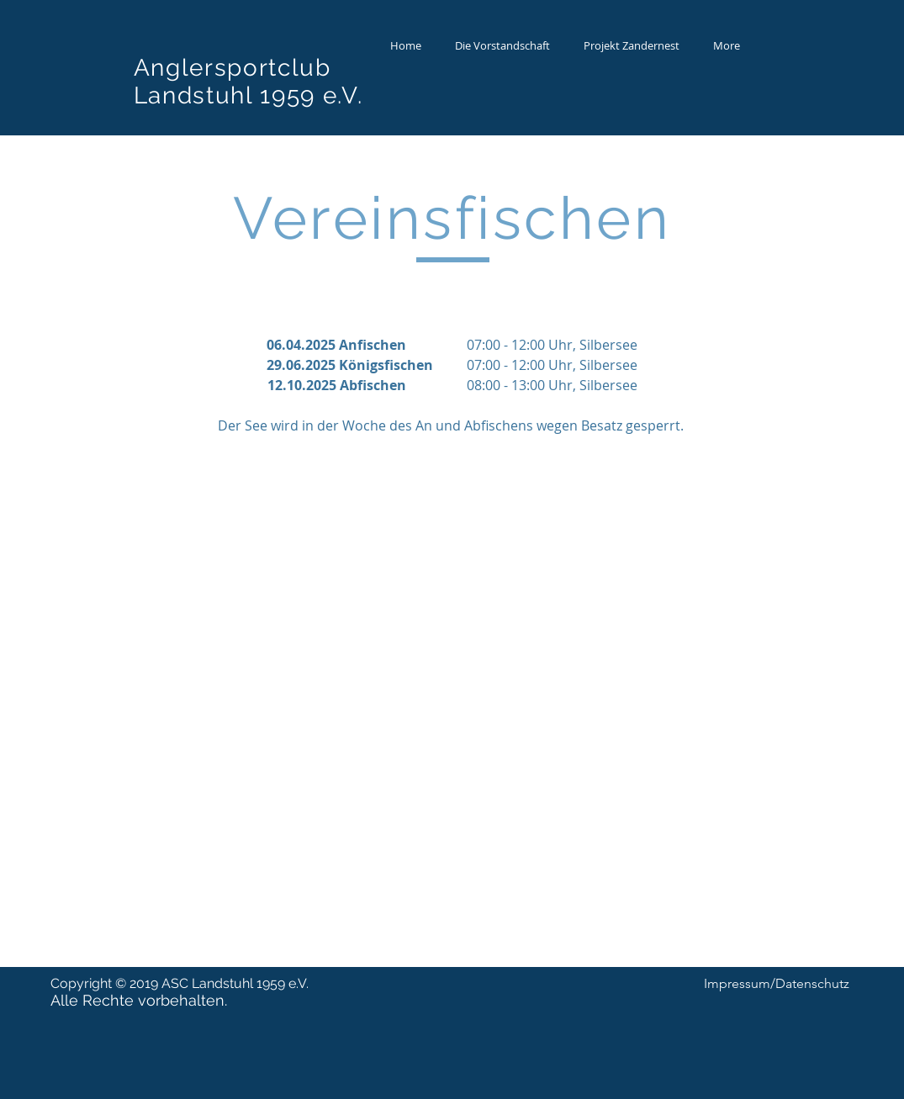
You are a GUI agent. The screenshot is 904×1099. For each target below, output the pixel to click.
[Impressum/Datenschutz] (776, 984)
